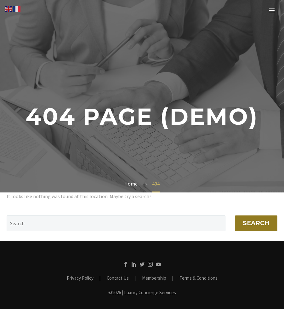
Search (256, 223)
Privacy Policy (80, 278)
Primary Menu (272, 10)
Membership (154, 278)
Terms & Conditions (198, 278)
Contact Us (118, 278)
